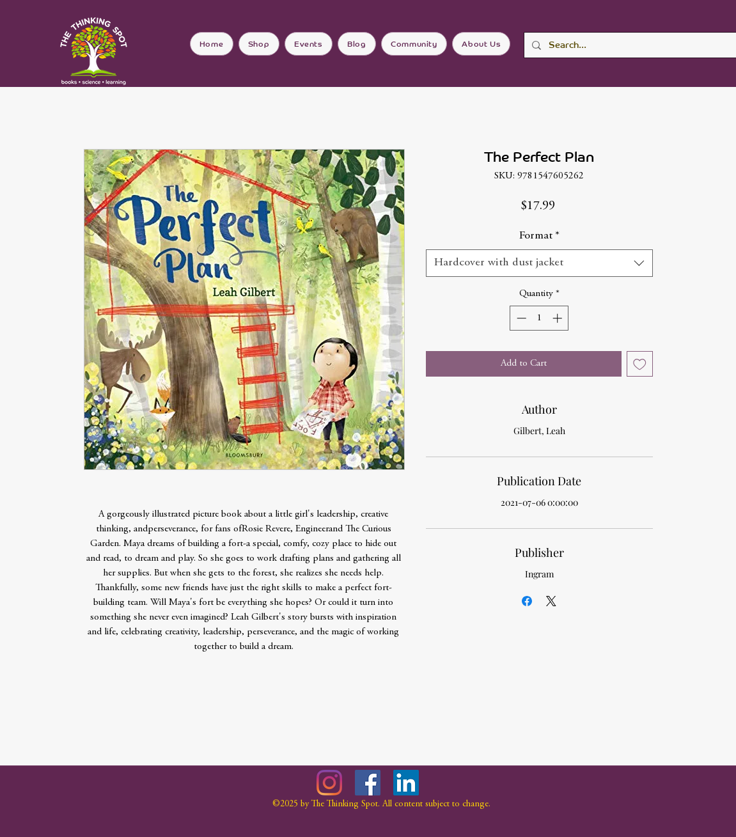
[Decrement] (520, 318)
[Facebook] (367, 782)
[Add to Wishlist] (640, 364)
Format (539, 236)
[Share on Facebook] (527, 601)
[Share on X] (551, 601)
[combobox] (539, 263)
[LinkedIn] (406, 782)
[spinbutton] (539, 318)
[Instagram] (329, 782)
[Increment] (558, 318)
